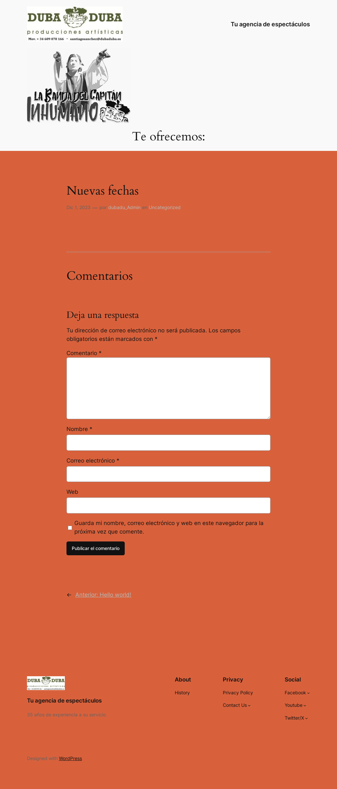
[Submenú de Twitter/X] (306, 717)
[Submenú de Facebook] (308, 692)
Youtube (293, 705)
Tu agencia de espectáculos (270, 24)
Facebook (295, 692)
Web (72, 492)
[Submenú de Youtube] (304, 705)
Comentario (84, 353)
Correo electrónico (92, 460)
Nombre (79, 429)
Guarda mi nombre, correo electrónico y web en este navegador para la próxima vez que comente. (169, 527)
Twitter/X (294, 718)
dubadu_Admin (124, 207)
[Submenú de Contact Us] (249, 705)
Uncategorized (165, 207)
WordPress (70, 758)
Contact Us (235, 705)
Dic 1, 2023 (78, 207)
